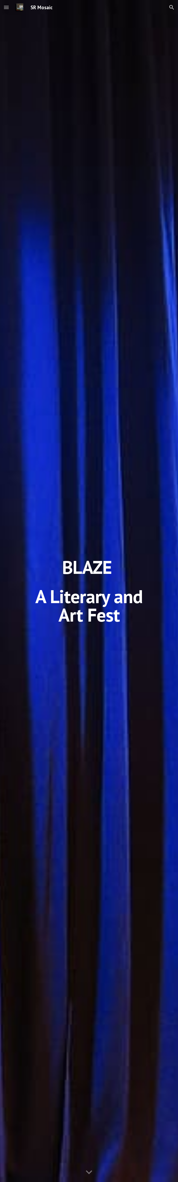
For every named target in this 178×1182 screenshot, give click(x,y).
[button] (6, 7)
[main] (89, 591)
